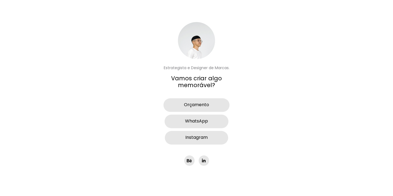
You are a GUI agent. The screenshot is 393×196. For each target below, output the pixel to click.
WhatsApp (196, 121)
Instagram (196, 137)
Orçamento (196, 105)
